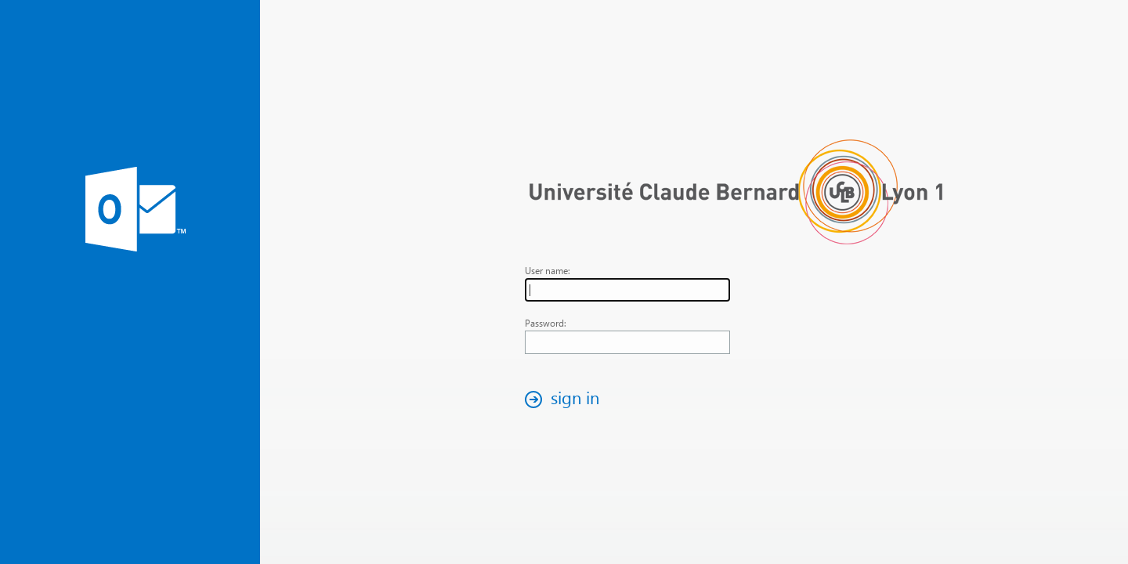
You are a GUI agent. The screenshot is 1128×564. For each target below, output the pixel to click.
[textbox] (627, 290)
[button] (566, 399)
